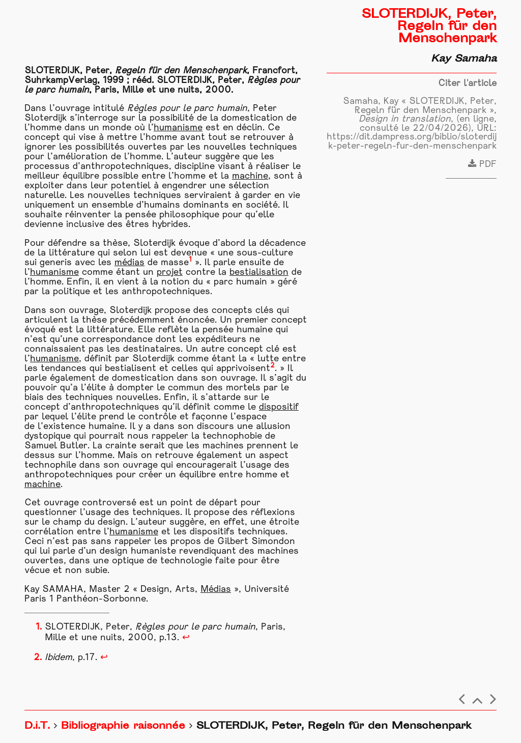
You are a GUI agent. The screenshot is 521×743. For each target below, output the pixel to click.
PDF (482, 164)
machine (250, 176)
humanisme (178, 128)
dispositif (279, 407)
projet (170, 272)
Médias (215, 589)
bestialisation (258, 272)
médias (129, 263)
